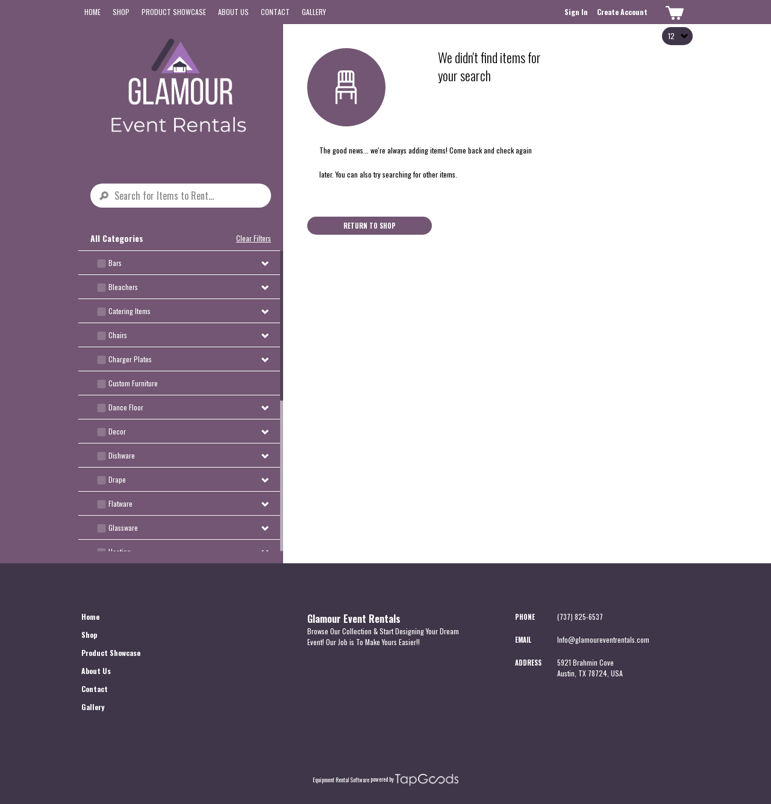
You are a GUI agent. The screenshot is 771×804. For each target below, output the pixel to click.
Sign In (576, 12)
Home (92, 12)
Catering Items (129, 311)
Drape (117, 479)
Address (528, 662)
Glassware (123, 527)
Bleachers (123, 287)
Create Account (622, 12)
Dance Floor (125, 407)
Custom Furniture (133, 383)
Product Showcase (174, 12)
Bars (115, 263)
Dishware (121, 455)
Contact (275, 12)
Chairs (117, 335)
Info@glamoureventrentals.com (603, 639)
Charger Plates (130, 359)
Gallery (314, 12)
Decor (117, 431)
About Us (233, 12)
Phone (525, 617)
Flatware (120, 503)
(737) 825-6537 (580, 616)
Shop (121, 12)
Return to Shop (369, 225)
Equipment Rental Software (341, 780)
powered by (382, 779)
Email (523, 640)
